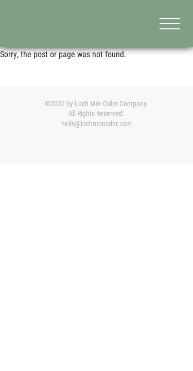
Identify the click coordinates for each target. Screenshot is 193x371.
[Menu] (170, 23)
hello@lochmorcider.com (96, 123)
